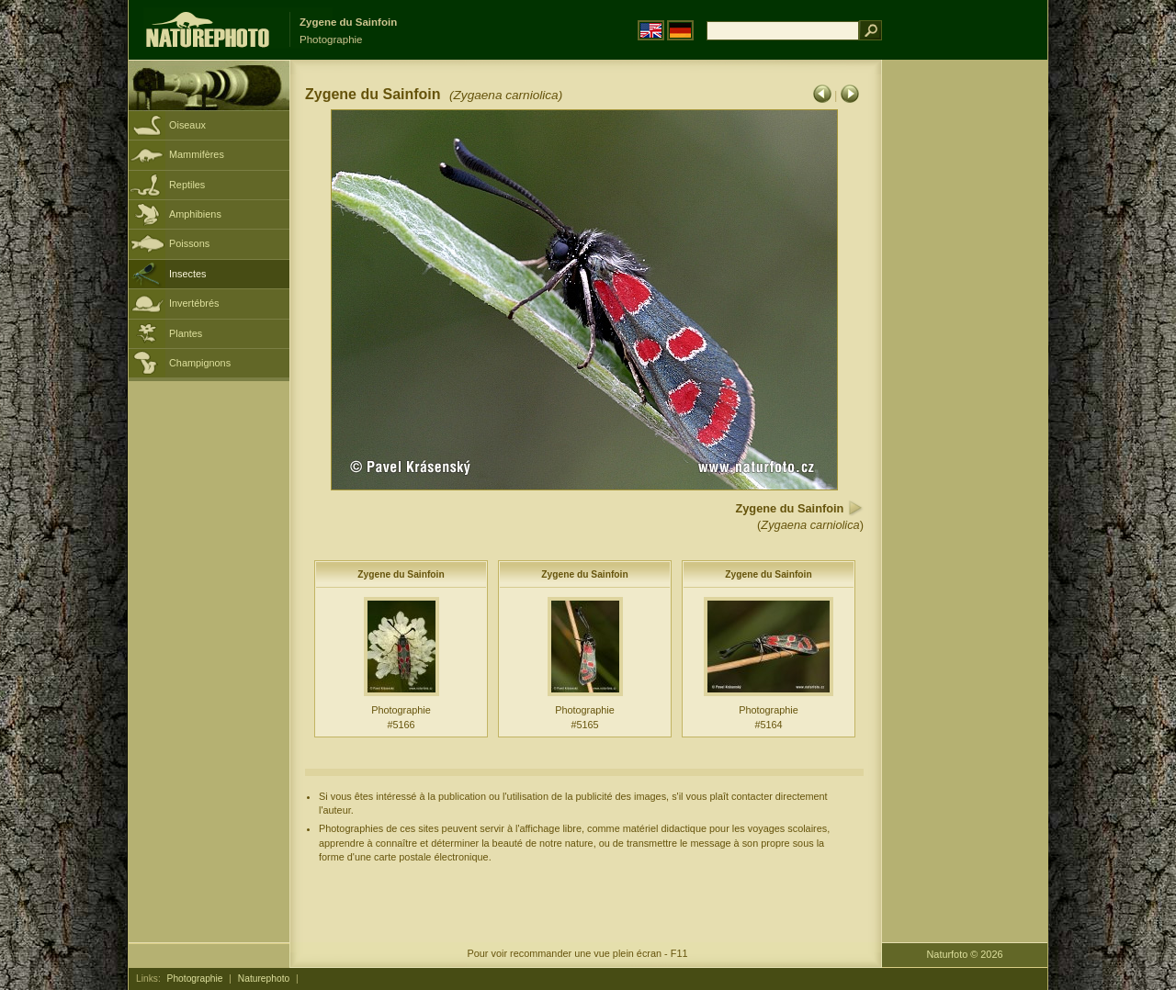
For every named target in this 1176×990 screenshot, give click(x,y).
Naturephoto (263, 978)
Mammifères (196, 154)
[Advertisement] (964, 353)
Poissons (189, 243)
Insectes (188, 273)
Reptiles (187, 184)
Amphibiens (195, 213)
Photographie (195, 978)
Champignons (200, 362)
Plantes (185, 333)
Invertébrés (194, 303)
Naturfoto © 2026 (965, 954)
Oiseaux (187, 124)
